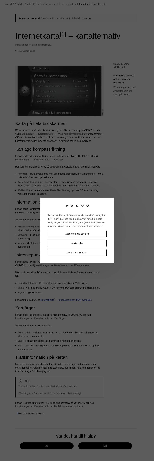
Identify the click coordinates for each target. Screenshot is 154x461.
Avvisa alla (77, 243)
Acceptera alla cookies (77, 233)
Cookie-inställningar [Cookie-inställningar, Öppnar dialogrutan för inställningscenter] (77, 252)
